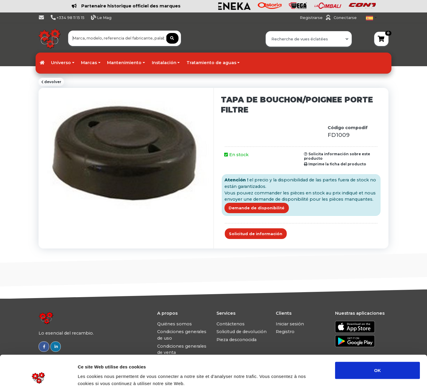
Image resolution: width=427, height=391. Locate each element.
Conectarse (345, 17)
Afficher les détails (327, 379)
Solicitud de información (255, 234)
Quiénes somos (174, 324)
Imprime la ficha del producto (335, 164)
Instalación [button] (164, 62)
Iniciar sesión (290, 324)
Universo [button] (61, 62)
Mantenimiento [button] (124, 62)
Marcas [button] (89, 62)
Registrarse (312, 17)
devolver (51, 82)
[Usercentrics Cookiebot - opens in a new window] (38, 379)
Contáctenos (230, 324)
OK (377, 342)
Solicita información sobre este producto (337, 156)
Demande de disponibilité (256, 208)
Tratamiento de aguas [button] (211, 62)
